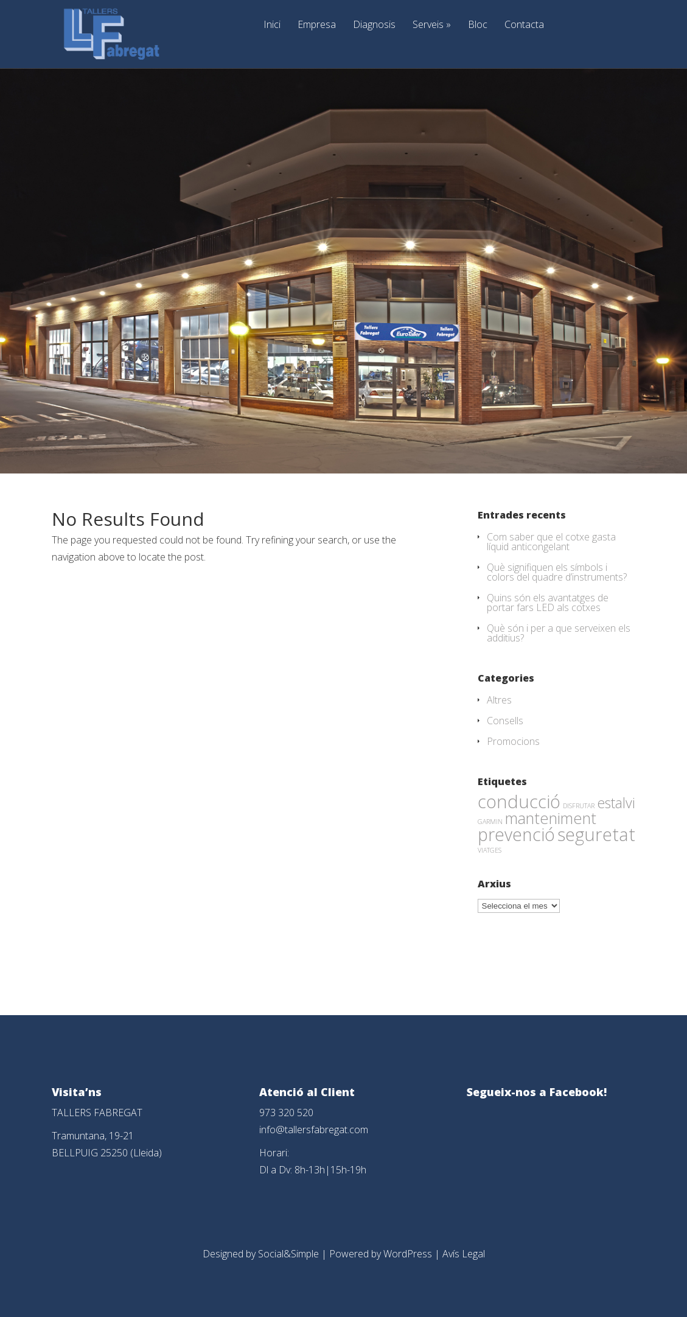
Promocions (513, 741)
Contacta (524, 25)
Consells (505, 720)
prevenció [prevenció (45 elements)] (516, 834)
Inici (272, 25)
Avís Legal (463, 1253)
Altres (499, 700)
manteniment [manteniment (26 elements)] (550, 818)
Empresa (317, 25)
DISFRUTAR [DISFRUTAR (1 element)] (579, 806)
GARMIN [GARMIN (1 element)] (490, 821)
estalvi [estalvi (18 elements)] (616, 802)
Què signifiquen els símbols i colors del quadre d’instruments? (557, 572)
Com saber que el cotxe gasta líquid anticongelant (551, 541)
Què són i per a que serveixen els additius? (558, 633)
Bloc (477, 25)
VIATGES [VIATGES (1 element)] (489, 850)
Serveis (432, 25)
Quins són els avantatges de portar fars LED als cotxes (548, 602)
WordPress (407, 1253)
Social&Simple (288, 1253)
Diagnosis (374, 25)
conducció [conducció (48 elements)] (519, 801)
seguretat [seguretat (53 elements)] (596, 834)
